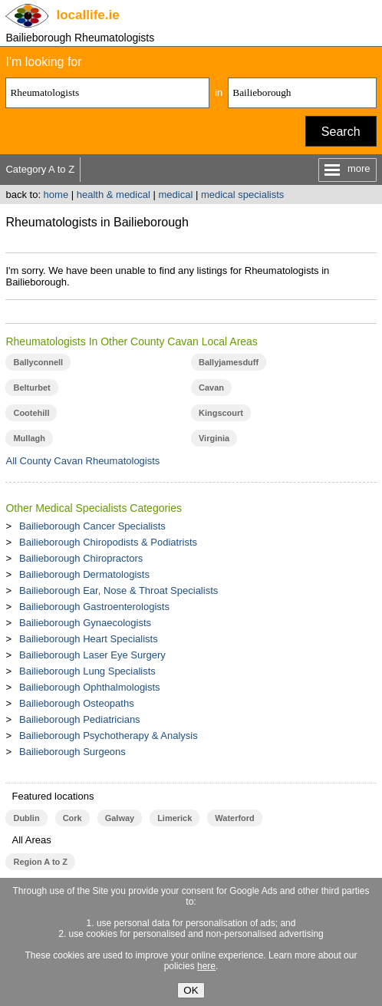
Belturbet (31, 387)
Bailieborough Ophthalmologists (89, 687)
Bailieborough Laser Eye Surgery (92, 655)
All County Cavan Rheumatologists (82, 461)
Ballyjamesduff (229, 362)
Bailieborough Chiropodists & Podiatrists (108, 542)
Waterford (234, 818)
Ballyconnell (38, 362)
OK (190, 990)
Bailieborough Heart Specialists (88, 639)
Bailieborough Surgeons (72, 751)
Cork (72, 818)
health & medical (113, 194)
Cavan (211, 387)
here (206, 966)
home (56, 194)
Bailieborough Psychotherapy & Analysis (108, 735)
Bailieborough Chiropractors (81, 558)
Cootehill (31, 412)
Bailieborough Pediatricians (79, 719)
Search (341, 131)
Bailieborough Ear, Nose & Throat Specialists (118, 590)
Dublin (26, 818)
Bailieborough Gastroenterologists (94, 606)
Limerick (174, 818)
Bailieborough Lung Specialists (87, 671)
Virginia (214, 438)
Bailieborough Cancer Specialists (92, 526)
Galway (119, 818)
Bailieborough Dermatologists (84, 574)
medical (175, 194)
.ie (87, 15)
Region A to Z (40, 861)
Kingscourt (221, 412)
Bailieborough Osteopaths (76, 703)
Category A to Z (39, 169)
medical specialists (242, 194)
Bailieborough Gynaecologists (85, 622)
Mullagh (29, 438)
